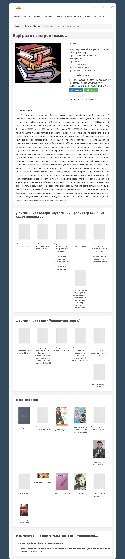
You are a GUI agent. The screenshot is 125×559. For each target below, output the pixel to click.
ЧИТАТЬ (91, 90)
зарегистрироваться (31, 551)
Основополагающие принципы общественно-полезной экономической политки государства (80, 348)
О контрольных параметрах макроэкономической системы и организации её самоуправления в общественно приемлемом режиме (99, 246)
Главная (17, 16)
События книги (83, 75)
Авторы (49, 16)
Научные (37, 26)
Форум (87, 16)
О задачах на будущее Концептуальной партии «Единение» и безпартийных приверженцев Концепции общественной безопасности (80, 293)
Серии (59, 16)
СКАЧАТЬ (76, 90)
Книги (27, 16)
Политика (48, 26)
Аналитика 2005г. (84, 55)
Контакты (99, 16)
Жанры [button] (36, 16)
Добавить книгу (73, 16)
